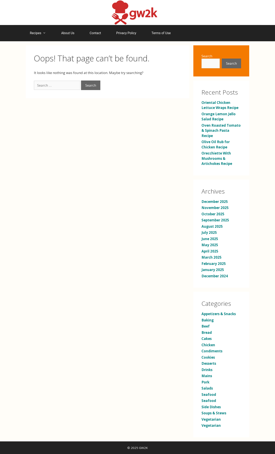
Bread (206, 332)
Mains (206, 375)
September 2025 (215, 220)
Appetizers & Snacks (218, 313)
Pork (205, 382)
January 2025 (212, 269)
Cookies (208, 357)
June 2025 (209, 238)
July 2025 (209, 232)
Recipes (40, 33)
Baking (207, 320)
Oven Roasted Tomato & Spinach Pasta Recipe (221, 130)
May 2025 (209, 245)
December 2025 (214, 201)
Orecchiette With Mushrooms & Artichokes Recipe (216, 158)
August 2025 (212, 226)
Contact (95, 33)
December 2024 (214, 276)
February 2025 (213, 263)
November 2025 (215, 207)
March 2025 (211, 257)
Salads (207, 388)
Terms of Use (161, 33)
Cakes (206, 338)
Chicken (208, 345)
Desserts (208, 363)
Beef (205, 326)
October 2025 (212, 214)
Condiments (211, 351)
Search (206, 56)
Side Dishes (211, 407)
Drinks (206, 369)
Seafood (208, 394)
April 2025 (209, 251)
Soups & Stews (213, 413)
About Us (67, 33)
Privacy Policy (126, 33)
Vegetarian (211, 419)
